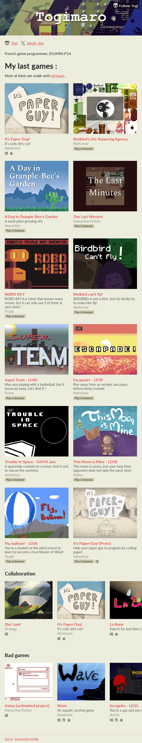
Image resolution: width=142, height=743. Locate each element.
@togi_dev (35, 43)
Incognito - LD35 (124, 705)
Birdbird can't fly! (88, 294)
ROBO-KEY (15, 294)
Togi (14, 43)
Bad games (17, 655)
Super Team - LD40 (21, 379)
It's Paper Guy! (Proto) (92, 543)
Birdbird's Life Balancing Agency (100, 139)
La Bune (117, 624)
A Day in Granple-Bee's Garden (31, 216)
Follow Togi (125, 5)
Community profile (26, 739)
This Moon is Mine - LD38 (95, 461)
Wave (62, 705)
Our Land (13, 624)
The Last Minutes (88, 216)
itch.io (9, 739)
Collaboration (20, 573)
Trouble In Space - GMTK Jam (30, 461)
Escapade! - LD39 (88, 379)
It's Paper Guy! (17, 139)
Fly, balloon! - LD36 (21, 543)
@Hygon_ (58, 75)
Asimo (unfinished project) (27, 705)
